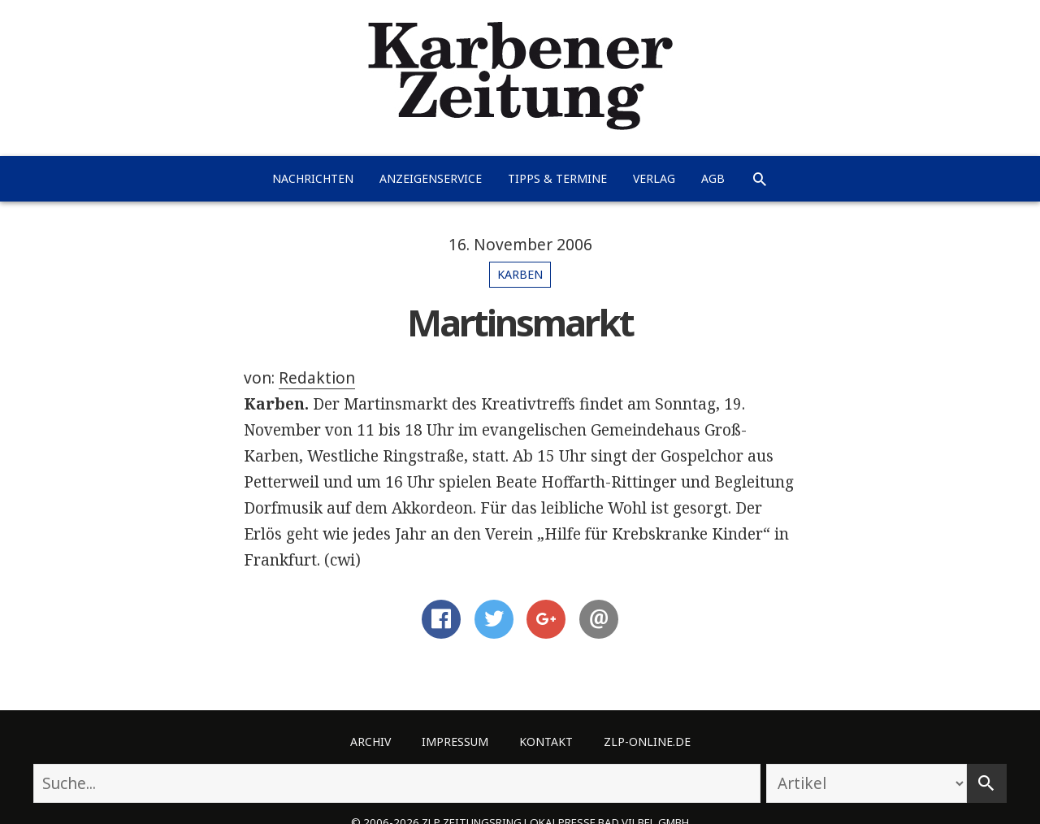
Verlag (654, 178)
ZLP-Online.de (647, 741)
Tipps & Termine (557, 178)
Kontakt (546, 741)
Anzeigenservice (430, 178)
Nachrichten (312, 178)
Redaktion (317, 377)
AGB (713, 178)
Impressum (455, 741)
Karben (520, 274)
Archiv (370, 741)
